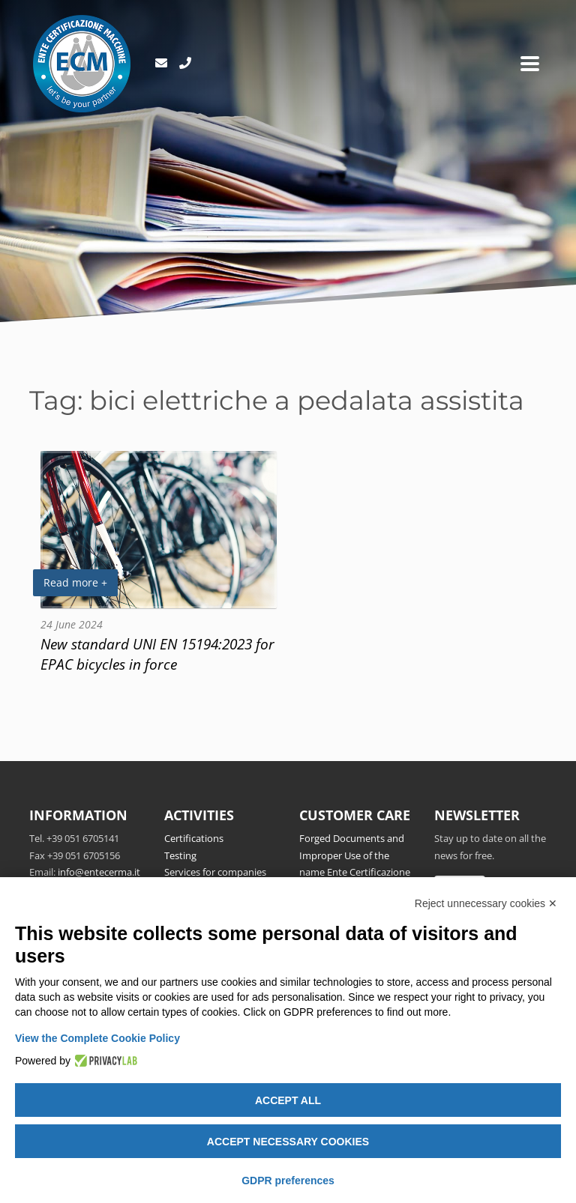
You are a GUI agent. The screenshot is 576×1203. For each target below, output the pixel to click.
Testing (180, 855)
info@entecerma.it (99, 872)
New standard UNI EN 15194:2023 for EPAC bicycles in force (157, 654)
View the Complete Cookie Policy (97, 1038)
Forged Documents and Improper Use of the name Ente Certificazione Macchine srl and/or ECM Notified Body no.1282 (354, 871)
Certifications (194, 838)
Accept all (288, 1100)
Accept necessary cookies (288, 1142)
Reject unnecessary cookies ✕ (486, 903)
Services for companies (215, 872)
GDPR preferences (288, 1181)
